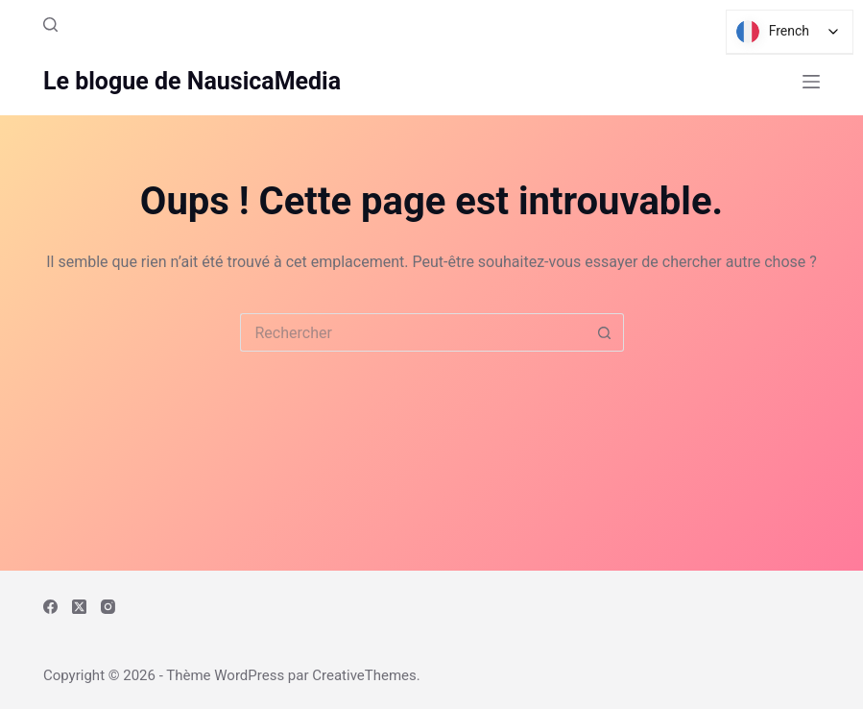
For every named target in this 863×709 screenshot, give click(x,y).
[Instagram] (108, 606)
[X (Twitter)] (79, 606)
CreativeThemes (364, 675)
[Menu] (811, 81)
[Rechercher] (50, 24)
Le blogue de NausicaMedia (192, 81)
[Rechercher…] (413, 332)
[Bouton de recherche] (605, 332)
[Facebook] (50, 606)
